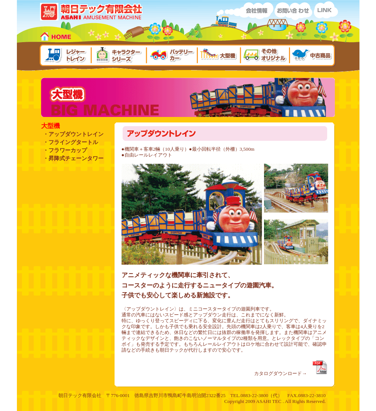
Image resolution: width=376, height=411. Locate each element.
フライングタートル (73, 142)
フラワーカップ (67, 150)
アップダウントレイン (76, 134)
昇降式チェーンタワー (76, 158)
